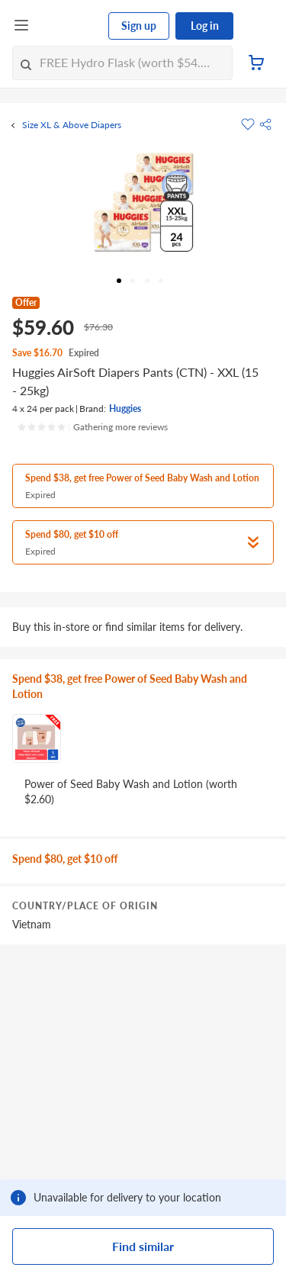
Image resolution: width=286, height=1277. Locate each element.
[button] (265, 124)
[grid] (143, 891)
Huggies (125, 408)
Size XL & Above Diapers (71, 125)
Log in (205, 25)
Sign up (138, 25)
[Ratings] (92, 427)
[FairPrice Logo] (69, 26)
